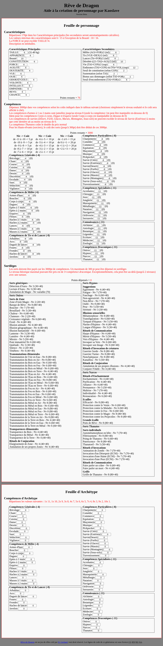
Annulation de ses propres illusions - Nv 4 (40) (109, 366)
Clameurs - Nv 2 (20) (22, 316)
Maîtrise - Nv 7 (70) (95, 390)
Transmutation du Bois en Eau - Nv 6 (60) (32, 362)
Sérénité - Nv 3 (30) (95, 309)
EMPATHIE (15, 88)
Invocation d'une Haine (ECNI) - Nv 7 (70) (107, 456)
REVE (12, 91)
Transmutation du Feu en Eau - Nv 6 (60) (32, 394)
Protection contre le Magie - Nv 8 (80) (104, 413)
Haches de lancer (18, 253)
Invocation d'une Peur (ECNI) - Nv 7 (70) (106, 459)
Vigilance (14, 188)
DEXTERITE (16, 70)
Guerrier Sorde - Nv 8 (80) (98, 351)
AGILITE (14, 67)
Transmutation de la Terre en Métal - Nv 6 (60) (35, 425)
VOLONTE (15, 82)
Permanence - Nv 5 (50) (97, 387)
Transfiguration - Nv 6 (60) (99, 318)
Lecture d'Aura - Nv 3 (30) (25, 289)
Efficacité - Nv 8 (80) (96, 402)
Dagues (13, 204)
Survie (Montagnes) (93, 178)
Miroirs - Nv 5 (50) (21, 339)
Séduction (14, 185)
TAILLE (13, 52)
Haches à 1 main (17, 219)
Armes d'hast (16, 195)
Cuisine (13, 167)
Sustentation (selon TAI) (95, 73)
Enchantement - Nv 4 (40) (98, 379)
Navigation (88, 212)
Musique (87, 154)
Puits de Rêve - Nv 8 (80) (98, 423)
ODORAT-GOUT (18, 79)
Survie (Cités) (90, 160)
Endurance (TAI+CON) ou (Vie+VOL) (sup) (106, 67)
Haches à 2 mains (18, 222)
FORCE (13, 64)
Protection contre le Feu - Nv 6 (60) (103, 411)
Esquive (13, 213)
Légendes (88, 234)
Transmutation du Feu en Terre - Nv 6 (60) (33, 400)
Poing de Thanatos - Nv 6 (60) (100, 438)
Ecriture (87, 237)
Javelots (13, 256)
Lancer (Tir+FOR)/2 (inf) (96, 58)
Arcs (11, 241)
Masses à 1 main (17, 228)
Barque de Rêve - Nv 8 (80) (25, 304)
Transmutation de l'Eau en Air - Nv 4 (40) (32, 374)
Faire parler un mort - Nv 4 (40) (101, 468)
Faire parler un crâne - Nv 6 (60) (101, 465)
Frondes (13, 250)
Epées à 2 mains (17, 210)
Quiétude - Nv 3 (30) (22, 345)
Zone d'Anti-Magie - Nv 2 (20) (27, 302)
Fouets (12, 247)
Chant (12, 161)
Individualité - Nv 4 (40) (97, 393)
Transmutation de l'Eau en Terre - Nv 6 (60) (33, 385)
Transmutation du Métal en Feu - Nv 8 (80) (33, 411)
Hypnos (87, 253)
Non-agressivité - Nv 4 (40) (99, 298)
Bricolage (14, 158)
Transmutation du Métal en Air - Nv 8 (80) (33, 402)
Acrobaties (88, 191)
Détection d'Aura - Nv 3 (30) (26, 286)
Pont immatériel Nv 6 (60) (24, 342)
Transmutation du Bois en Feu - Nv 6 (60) (32, 365)
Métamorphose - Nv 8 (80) (98, 315)
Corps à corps (16, 201)
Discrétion (14, 176)
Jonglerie (87, 200)
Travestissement (91, 184)
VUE (12, 73)
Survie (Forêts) (90, 169)
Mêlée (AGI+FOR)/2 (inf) (96, 52)
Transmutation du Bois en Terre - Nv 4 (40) (33, 371)
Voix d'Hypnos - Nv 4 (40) (98, 339)
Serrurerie (88, 218)
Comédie (87, 142)
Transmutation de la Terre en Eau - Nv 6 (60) (34, 423)
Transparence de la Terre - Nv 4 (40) (29, 437)
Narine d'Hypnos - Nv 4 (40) (99, 324)
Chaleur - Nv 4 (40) (21, 313)
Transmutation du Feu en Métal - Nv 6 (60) (33, 397)
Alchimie (87, 225)
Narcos (86, 256)
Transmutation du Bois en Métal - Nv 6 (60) (33, 368)
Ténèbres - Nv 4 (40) (22, 350)
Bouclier (13, 198)
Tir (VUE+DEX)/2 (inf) (95, 55)
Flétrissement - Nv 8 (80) (98, 435)
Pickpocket (88, 157)
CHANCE (14, 94)
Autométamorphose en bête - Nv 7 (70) (105, 433)
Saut (11, 182)
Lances (13, 225)
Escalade (13, 179)
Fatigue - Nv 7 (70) (95, 292)
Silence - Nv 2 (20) (21, 347)
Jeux (85, 197)
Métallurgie (89, 206)
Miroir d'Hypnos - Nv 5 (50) (99, 336)
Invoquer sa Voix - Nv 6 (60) (99, 342)
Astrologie (88, 228)
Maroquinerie (90, 203)
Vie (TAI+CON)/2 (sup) (95, 64)
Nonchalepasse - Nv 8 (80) (98, 357)
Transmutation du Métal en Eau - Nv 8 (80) (33, 408)
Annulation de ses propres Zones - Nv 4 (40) (34, 446)
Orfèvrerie (88, 215)
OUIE (12, 76)
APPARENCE (16, 55)
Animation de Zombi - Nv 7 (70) (101, 450)
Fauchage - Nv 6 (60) (96, 295)
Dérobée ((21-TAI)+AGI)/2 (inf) (99, 61)
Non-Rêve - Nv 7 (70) (96, 301)
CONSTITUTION (18, 61)
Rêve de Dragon (27, 642)
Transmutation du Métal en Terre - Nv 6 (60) (34, 414)
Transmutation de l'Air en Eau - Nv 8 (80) (32, 357)
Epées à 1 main (17, 207)
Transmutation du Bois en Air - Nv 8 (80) (32, 359)
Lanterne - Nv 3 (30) (21, 333)
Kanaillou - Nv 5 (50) (96, 359)
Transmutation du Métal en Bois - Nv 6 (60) (33, 405)
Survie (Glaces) (91, 172)
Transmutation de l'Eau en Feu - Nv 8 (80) (33, 380)
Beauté (12, 58)
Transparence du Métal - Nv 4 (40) (29, 434)
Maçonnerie (89, 151)
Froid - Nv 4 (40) (20, 322)
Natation (87, 209)
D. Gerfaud (62, 642)
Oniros (86, 250)
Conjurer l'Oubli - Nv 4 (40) (99, 369)
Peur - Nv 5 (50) (93, 306)
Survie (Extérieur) (92, 163)
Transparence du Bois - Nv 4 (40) (28, 432)
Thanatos (87, 259)
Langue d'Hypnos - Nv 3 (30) (100, 327)
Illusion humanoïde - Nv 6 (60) (27, 330)
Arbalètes (14, 238)
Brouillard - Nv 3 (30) (22, 310)
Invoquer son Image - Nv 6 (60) (101, 345)
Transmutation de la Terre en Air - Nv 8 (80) (34, 417)
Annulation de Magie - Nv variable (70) (29, 292)
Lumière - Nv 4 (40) (21, 336)
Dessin (12, 173)
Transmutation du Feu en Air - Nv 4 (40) (32, 388)
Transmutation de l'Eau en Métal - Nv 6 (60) (34, 382)
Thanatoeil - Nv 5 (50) (96, 444)
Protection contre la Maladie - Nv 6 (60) (105, 408)
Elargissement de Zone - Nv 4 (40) (29, 444)
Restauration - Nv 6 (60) (97, 396)
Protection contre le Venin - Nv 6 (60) (104, 405)
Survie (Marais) (91, 175)
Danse (12, 170)
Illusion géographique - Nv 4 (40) (28, 327)
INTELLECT (16, 85)
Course (13, 164)
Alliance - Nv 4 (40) (95, 384)
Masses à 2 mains (18, 231)
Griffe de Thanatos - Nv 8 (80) (100, 474)
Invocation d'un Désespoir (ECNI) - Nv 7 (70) (108, 453)
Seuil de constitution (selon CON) (100, 70)
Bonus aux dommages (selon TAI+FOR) (103, 76)
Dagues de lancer (18, 244)
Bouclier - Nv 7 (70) (21, 307)
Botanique (88, 231)
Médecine (88, 240)
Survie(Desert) (90, 166)
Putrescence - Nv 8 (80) (97, 441)
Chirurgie (88, 194)
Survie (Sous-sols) (92, 181)
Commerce (88, 145)
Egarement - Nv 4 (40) (96, 289)
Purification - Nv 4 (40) (97, 381)
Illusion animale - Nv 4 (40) (25, 325)
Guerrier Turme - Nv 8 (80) (99, 354)
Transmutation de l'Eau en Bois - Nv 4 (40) (33, 377)
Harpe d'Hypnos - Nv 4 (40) (99, 333)
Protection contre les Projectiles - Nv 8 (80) (107, 416)
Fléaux (12, 216)
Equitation (88, 148)
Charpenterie (89, 138)
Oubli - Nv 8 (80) (94, 304)
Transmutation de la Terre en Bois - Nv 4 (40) (34, 420)
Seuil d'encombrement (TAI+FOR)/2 (101, 79)
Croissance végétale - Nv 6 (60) (27, 319)
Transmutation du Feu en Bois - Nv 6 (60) (32, 391)
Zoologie (87, 243)
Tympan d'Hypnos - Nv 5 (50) (100, 321)
